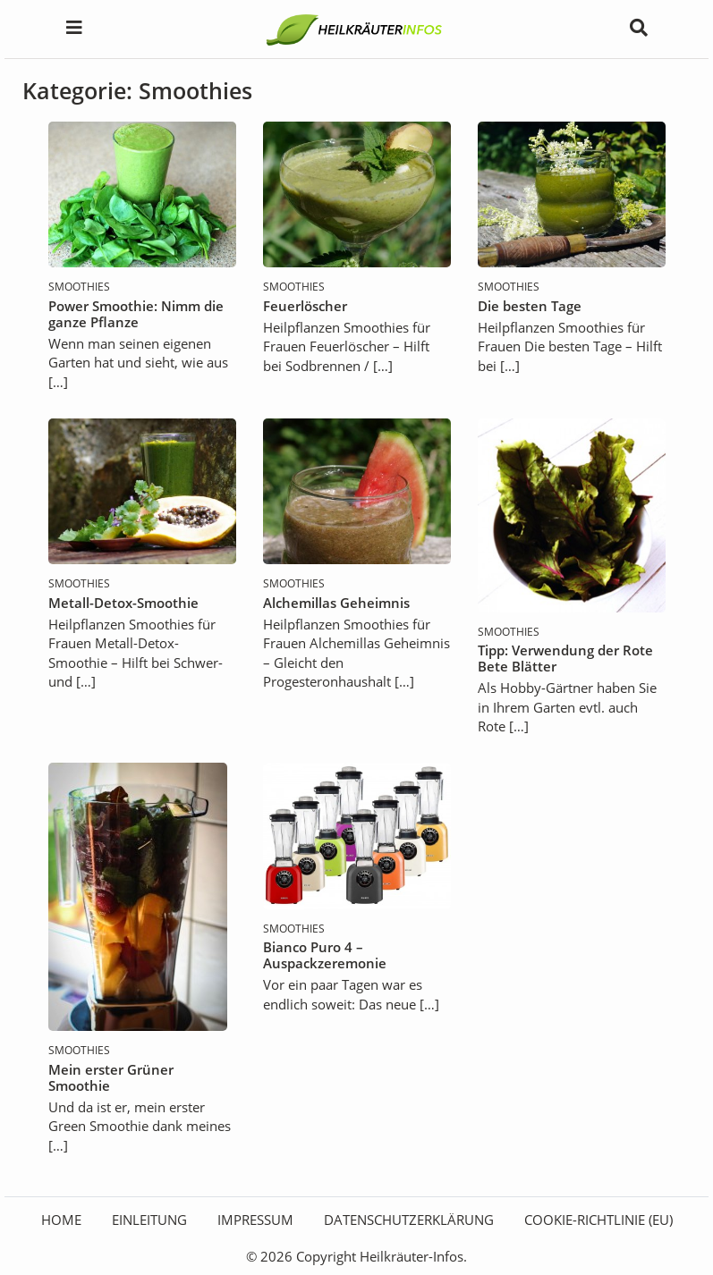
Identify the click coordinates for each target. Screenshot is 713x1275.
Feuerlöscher (305, 306)
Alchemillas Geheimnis (336, 603)
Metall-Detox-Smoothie (123, 603)
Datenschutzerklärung (409, 1220)
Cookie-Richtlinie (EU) (598, 1220)
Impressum (255, 1220)
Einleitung (149, 1220)
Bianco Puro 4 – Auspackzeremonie (324, 955)
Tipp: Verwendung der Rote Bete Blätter (565, 658)
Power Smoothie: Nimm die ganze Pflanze (136, 314)
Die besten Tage (529, 306)
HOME (61, 1220)
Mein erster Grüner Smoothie (111, 1077)
